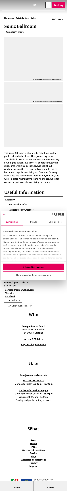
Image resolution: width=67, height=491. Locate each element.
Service (33, 453)
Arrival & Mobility (33, 339)
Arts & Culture (22, 18)
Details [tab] (33, 222)
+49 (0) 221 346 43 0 (33, 381)
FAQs (33, 456)
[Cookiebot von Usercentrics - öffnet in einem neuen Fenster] (52, 214)
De (34, 5)
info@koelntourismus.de (33, 375)
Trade (34, 447)
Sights (33, 18)
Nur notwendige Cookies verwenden (33, 275)
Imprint (33, 466)
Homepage (9, 18)
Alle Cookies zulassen (33, 267)
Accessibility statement (33, 460)
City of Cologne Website (33, 344)
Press (33, 440)
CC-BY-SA (59, 79)
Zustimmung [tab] (12, 222)
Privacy (33, 463)
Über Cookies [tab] (55, 222)
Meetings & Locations (33, 450)
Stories (33, 443)
